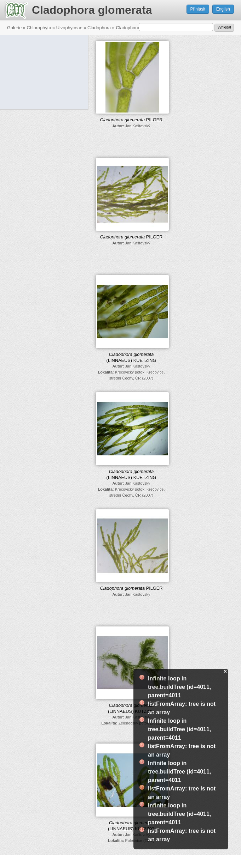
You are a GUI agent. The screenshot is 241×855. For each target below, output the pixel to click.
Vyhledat (224, 27)
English (223, 9)
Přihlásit (198, 9)
